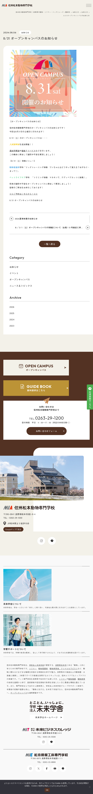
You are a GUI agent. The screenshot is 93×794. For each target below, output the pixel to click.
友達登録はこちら (90, 399)
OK (47, 790)
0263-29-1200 (49, 418)
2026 (12, 306)
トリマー (33, 668)
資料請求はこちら (36, 388)
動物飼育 (81, 679)
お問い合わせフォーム (46, 431)
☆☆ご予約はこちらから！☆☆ (23, 194)
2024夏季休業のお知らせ (26, 218)
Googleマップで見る (13, 529)
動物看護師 (43, 668)
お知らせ (25, 32)
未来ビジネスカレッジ (17, 5)
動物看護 (72, 679)
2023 (12, 325)
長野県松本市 (61, 665)
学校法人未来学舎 (36, 665)
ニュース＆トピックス (21, 285)
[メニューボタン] (88, 5)
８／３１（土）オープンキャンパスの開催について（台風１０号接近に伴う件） (51, 227)
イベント (14, 273)
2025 (12, 313)
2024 (12, 319)
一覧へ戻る (49, 244)
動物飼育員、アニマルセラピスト (64, 668)
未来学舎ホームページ (46, 717)
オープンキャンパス (20, 279)
